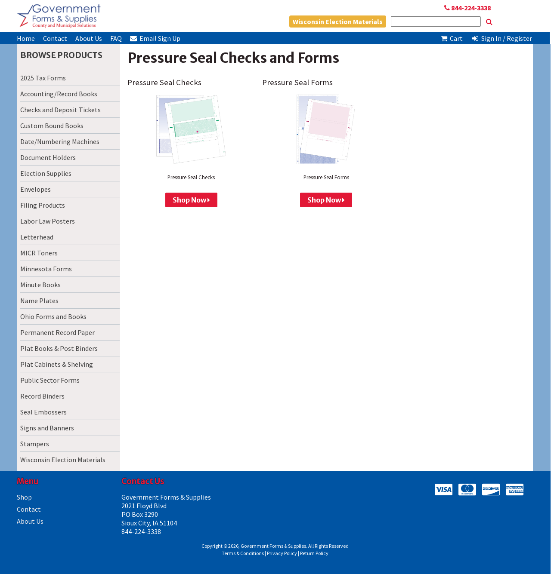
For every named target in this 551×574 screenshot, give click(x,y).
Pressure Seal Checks (164, 82)
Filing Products (42, 205)
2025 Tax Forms (43, 78)
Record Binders (42, 396)
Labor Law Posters (47, 221)
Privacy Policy (282, 553)
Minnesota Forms (46, 268)
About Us (88, 38)
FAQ (116, 38)
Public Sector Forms (50, 380)
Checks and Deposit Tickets (60, 109)
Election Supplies (45, 173)
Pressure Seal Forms (297, 82)
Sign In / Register (501, 38)
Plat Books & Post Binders (59, 348)
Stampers (34, 443)
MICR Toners (39, 253)
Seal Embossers (43, 412)
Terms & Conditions (243, 553)
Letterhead (36, 237)
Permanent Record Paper (57, 332)
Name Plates (39, 300)
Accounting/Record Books (58, 93)
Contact (55, 38)
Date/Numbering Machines (59, 141)
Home (26, 38)
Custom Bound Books (52, 125)
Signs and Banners (47, 428)
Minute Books (40, 284)
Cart (451, 38)
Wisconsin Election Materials (338, 21)
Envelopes (35, 189)
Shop (24, 497)
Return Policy (314, 553)
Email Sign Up (155, 38)
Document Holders (48, 157)
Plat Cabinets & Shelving (56, 364)
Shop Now (191, 200)
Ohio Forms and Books (53, 316)
